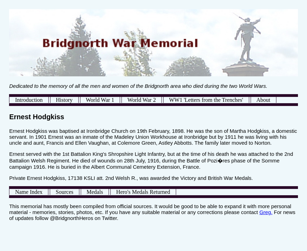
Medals (95, 192)
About (263, 100)
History (64, 100)
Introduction (28, 100)
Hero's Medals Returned (143, 192)
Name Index (28, 192)
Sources (64, 192)
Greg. (266, 212)
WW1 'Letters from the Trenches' (206, 100)
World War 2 (141, 100)
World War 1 (100, 100)
